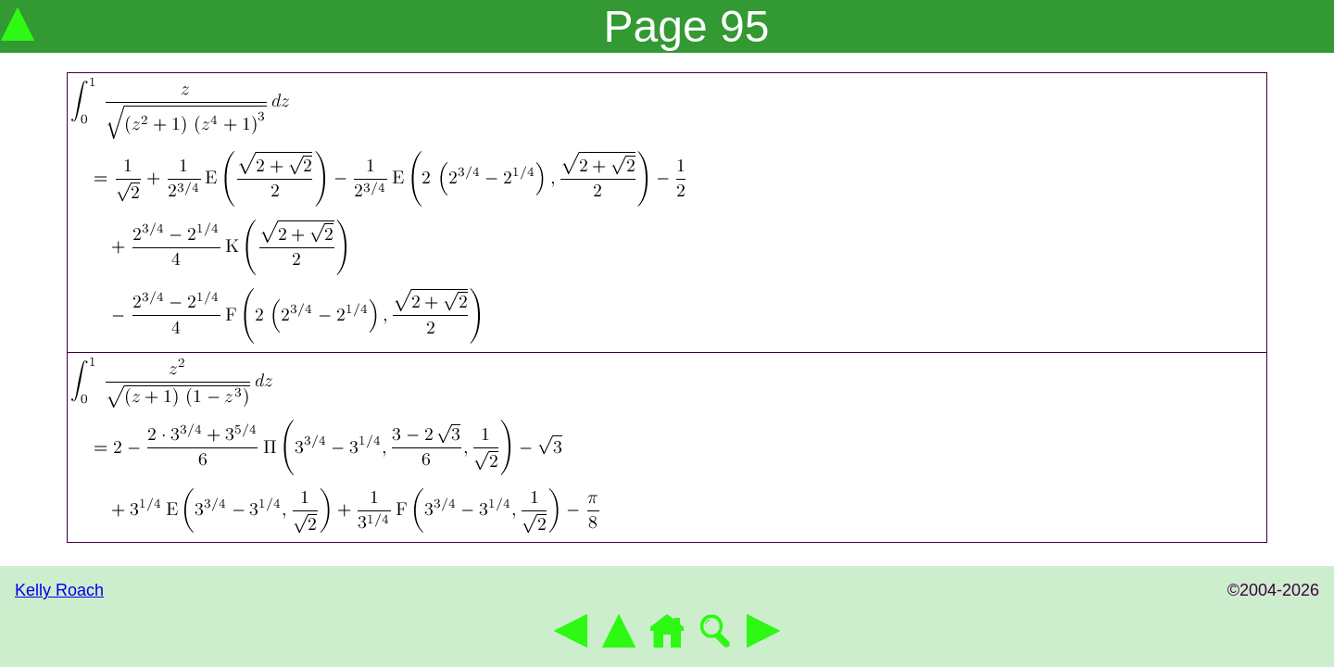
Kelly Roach (59, 590)
